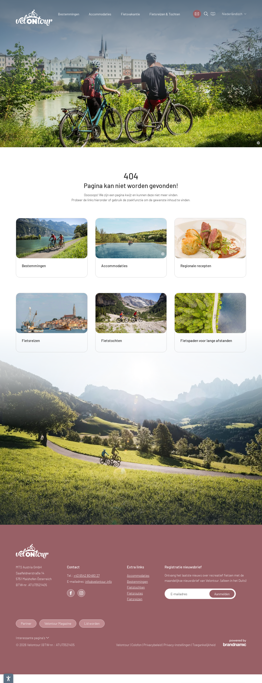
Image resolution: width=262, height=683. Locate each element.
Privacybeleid (152, 645)
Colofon (136, 645)
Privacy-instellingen (177, 645)
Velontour (123, 645)
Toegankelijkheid (203, 645)
